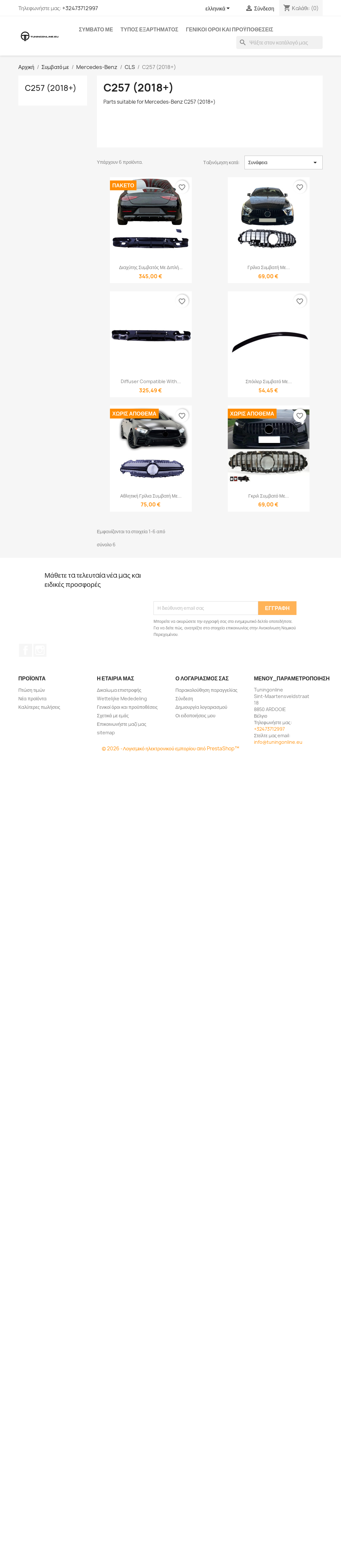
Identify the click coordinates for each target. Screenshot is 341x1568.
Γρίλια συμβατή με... (268, 267)
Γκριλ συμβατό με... (268, 496)
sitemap (106, 732)
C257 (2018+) (51, 88)
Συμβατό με (96, 29)
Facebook (25, 650)
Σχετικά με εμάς (113, 715)
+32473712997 (80, 8)
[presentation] (203, 585)
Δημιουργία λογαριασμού (201, 707)
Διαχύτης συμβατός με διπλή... (151, 267)
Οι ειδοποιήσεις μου (195, 715)
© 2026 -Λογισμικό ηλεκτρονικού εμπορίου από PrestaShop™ (170, 748)
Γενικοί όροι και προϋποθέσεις (229, 29)
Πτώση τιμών (31, 690)
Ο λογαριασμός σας (202, 678)
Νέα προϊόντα (32, 698)
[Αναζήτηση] (279, 42)
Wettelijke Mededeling (122, 698)
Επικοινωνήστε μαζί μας (121, 724)
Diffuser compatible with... (151, 381)
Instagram (39, 650)
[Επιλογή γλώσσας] (219, 9)
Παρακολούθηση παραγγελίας (206, 690)
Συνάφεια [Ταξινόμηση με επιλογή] (283, 162)
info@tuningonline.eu (278, 742)
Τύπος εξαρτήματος (149, 29)
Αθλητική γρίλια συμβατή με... (151, 496)
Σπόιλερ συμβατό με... (268, 381)
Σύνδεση (184, 698)
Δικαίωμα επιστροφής (119, 690)
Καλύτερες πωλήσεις (39, 707)
